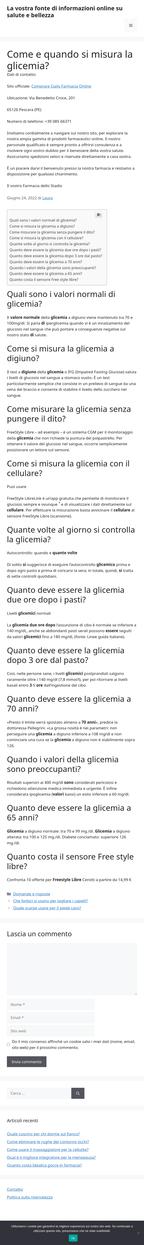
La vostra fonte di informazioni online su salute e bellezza (65, 11)
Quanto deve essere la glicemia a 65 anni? (45, 273)
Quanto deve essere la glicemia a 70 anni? (45, 261)
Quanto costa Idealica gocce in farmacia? (44, 1165)
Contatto (15, 1189)
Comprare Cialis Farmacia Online (61, 86)
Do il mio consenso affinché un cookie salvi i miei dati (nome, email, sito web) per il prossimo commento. (73, 1044)
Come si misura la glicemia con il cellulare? (46, 237)
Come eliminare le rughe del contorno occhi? (48, 1141)
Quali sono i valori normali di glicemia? (43, 220)
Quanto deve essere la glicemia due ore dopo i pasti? (55, 249)
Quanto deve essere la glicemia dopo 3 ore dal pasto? (55, 255)
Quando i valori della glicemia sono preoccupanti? (52, 267)
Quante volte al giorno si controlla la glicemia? (49, 243)
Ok (73, 1238)
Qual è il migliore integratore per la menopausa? (51, 1157)
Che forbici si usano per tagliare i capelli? (50, 900)
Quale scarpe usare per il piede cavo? (47, 908)
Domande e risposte (31, 894)
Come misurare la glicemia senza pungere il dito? (52, 232)
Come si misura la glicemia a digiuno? (42, 226)
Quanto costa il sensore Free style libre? (43, 279)
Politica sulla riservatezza (30, 1197)
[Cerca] (77, 1093)
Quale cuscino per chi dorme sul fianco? (43, 1133)
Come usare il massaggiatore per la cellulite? (48, 1149)
